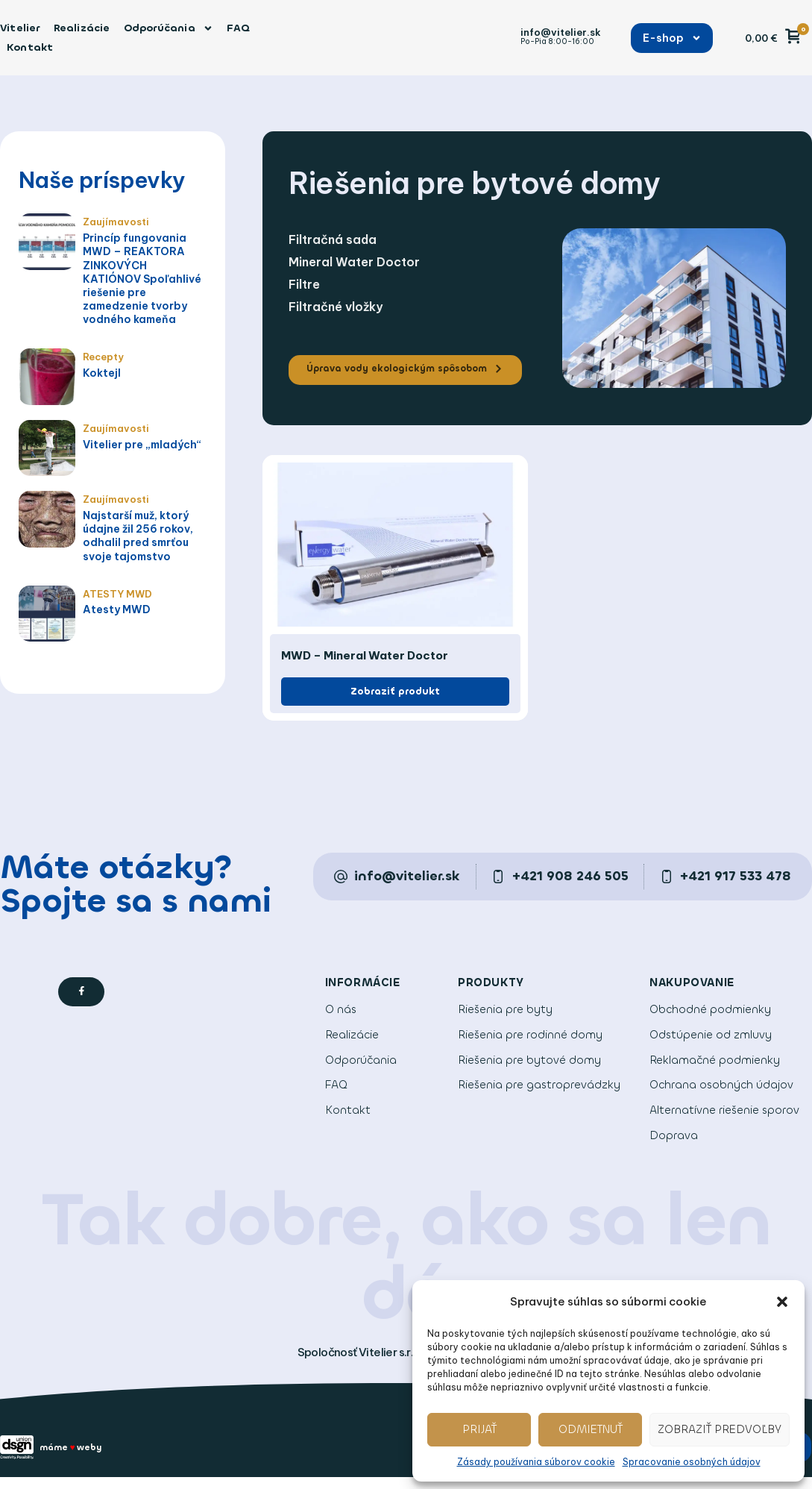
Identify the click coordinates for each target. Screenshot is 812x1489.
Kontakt (30, 47)
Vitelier (20, 28)
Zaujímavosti (113, 221)
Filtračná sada (333, 239)
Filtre (304, 284)
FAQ (239, 28)
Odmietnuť (590, 1429)
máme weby (78, 1458)
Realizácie (82, 28)
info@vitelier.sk (560, 32)
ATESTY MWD (114, 591)
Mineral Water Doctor (354, 261)
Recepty (102, 355)
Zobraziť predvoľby (719, 1429)
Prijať (479, 1429)
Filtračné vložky (336, 306)
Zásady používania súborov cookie (536, 1461)
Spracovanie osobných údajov (692, 1461)
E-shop (672, 38)
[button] (782, 1301)
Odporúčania (168, 28)
